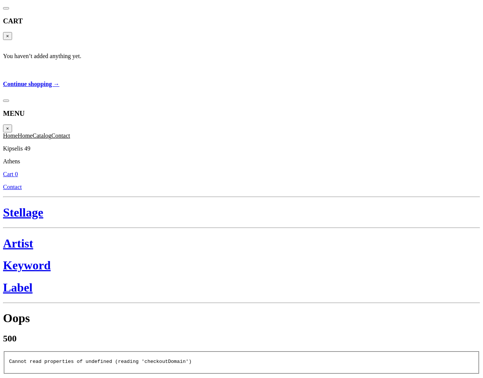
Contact (462, 25)
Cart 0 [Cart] (466, 17)
